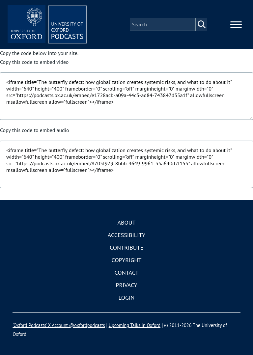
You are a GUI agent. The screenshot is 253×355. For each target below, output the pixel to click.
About (126, 222)
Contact (127, 272)
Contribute (126, 247)
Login (127, 297)
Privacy (126, 285)
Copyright (127, 260)
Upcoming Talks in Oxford (134, 325)
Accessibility (126, 235)
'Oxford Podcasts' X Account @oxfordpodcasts (59, 325)
